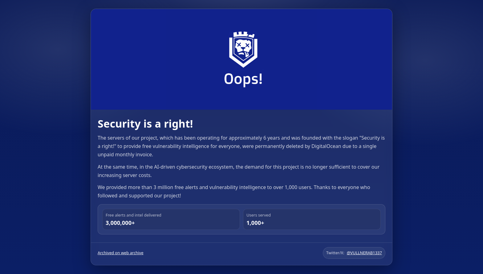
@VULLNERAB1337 (364, 252)
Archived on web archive (121, 252)
